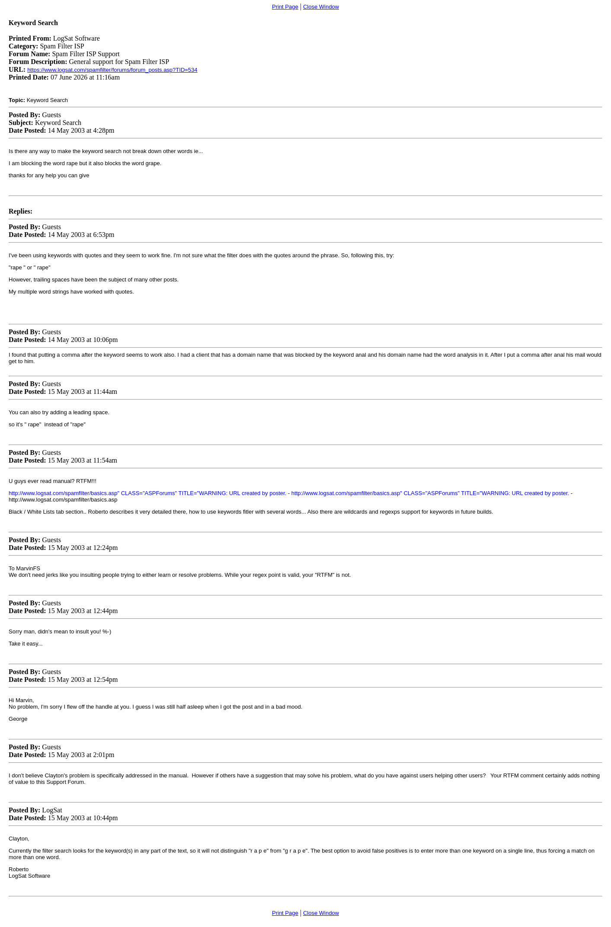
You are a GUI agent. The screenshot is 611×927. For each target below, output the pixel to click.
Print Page (285, 6)
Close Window (321, 6)
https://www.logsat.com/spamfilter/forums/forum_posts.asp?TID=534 (112, 70)
